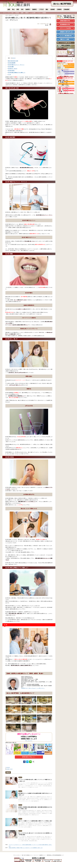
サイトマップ (36, 855)
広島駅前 (59, 9)
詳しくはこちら (29, 740)
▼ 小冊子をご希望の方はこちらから (65, 76)
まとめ (9, 74)
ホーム (4, 12)
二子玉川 (41, 9)
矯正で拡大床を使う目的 (13, 60)
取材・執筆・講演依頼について (27, 855)
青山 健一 (47, 25)
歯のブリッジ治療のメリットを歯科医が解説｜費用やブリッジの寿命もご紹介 (35, 820)
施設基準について (42, 855)
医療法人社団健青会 (65, 45)
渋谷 (22, 9)
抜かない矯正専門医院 (62, 4)
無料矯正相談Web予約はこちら (29, 756)
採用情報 (44, 12)
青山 (13, 9)
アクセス (39, 12)
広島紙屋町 (66, 9)
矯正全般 (8, 767)
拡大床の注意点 (11, 70)
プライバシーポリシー (17, 855)
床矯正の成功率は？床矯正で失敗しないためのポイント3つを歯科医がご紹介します (26, 847)
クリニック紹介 (11, 12)
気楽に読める (67, 16)
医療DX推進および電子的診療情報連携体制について (55, 855)
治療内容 (26, 12)
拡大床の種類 (11, 66)
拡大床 (11, 769)
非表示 (13, 58)
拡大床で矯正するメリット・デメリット (16, 64)
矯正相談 (17, 12)
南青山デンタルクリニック (66, 47)
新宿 (18, 9)
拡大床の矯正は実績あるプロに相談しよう (16, 72)
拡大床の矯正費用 (11, 62)
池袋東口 (34, 9)
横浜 (47, 9)
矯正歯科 (8, 769)
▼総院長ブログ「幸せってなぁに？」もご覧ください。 (33, 688)
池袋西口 (28, 9)
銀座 (9, 9)
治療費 (22, 12)
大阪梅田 (52, 9)
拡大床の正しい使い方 (12, 68)
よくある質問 (32, 12)
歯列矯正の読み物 (69, 17)
